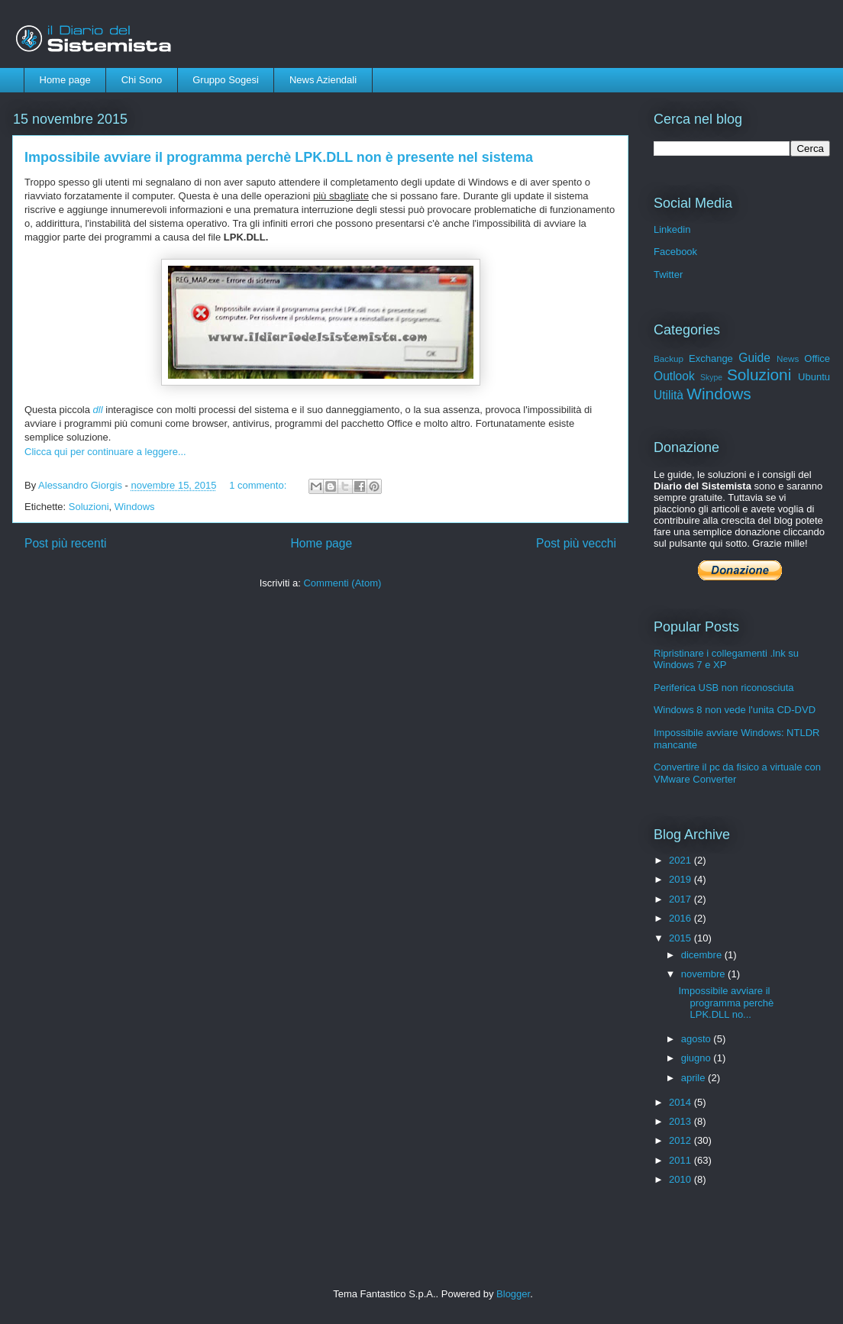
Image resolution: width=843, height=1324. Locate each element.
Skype (711, 377)
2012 (681, 1140)
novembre (704, 974)
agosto (697, 1039)
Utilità (668, 395)
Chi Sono (141, 80)
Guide (754, 357)
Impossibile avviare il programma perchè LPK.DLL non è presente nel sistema (278, 157)
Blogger (513, 1294)
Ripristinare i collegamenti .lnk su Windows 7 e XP (726, 659)
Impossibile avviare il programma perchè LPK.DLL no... (726, 1002)
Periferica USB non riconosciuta (724, 687)
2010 (681, 1179)
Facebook (675, 251)
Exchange (711, 358)
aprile (694, 1077)
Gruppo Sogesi (225, 80)
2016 (681, 918)
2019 (681, 879)
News (788, 358)
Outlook (674, 376)
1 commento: (259, 485)
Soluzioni (89, 506)
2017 (681, 899)
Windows (135, 506)
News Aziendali (323, 80)
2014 (681, 1102)
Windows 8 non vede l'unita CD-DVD (735, 709)
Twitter (668, 274)
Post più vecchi (576, 543)
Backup (668, 358)
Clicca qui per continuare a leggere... (105, 451)
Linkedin (672, 229)
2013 (681, 1121)
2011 (681, 1160)
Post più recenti (65, 543)
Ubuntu (814, 377)
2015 (681, 938)
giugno (697, 1058)
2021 (681, 860)
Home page (65, 80)
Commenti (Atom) (342, 583)
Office (817, 358)
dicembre (703, 955)
